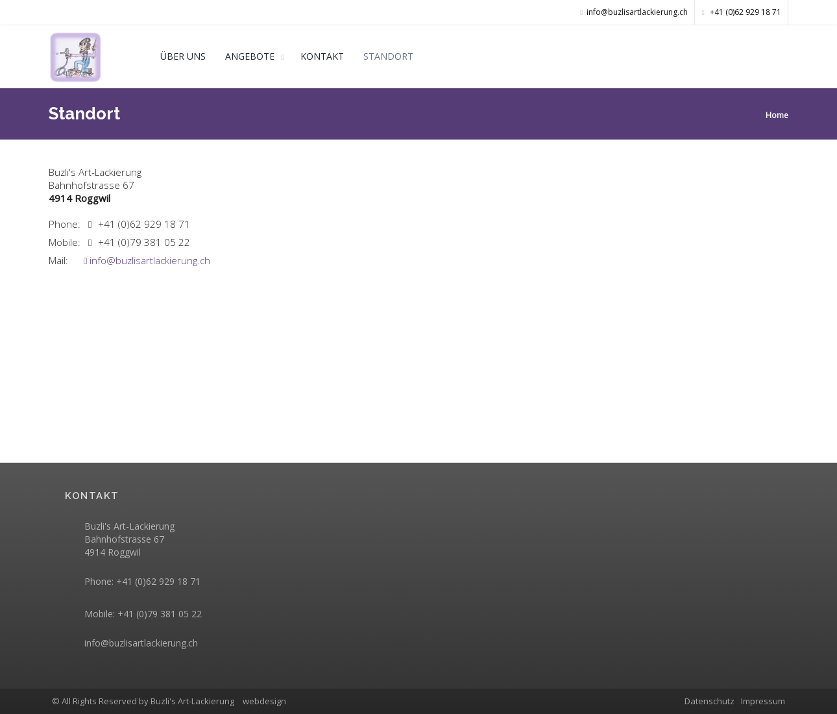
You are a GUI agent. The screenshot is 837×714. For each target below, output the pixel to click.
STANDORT (388, 56)
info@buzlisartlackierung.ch (147, 260)
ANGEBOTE (249, 56)
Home (777, 115)
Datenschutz (709, 701)
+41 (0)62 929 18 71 (741, 12)
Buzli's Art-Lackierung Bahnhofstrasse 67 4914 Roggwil (129, 539)
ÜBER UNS (183, 56)
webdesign (264, 701)
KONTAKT (322, 56)
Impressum (763, 701)
